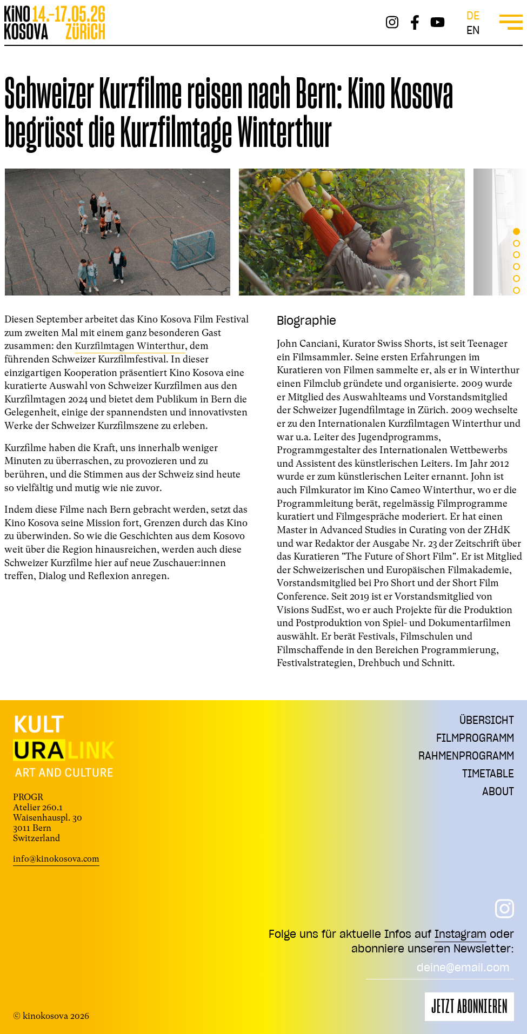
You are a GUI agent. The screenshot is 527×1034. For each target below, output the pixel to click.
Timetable (487, 777)
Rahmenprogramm (464, 758)
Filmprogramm (473, 739)
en (472, 30)
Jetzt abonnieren (469, 1007)
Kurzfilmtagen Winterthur (131, 345)
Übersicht (485, 720)
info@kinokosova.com (57, 859)
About (497, 796)
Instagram (459, 933)
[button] (516, 231)
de (472, 15)
